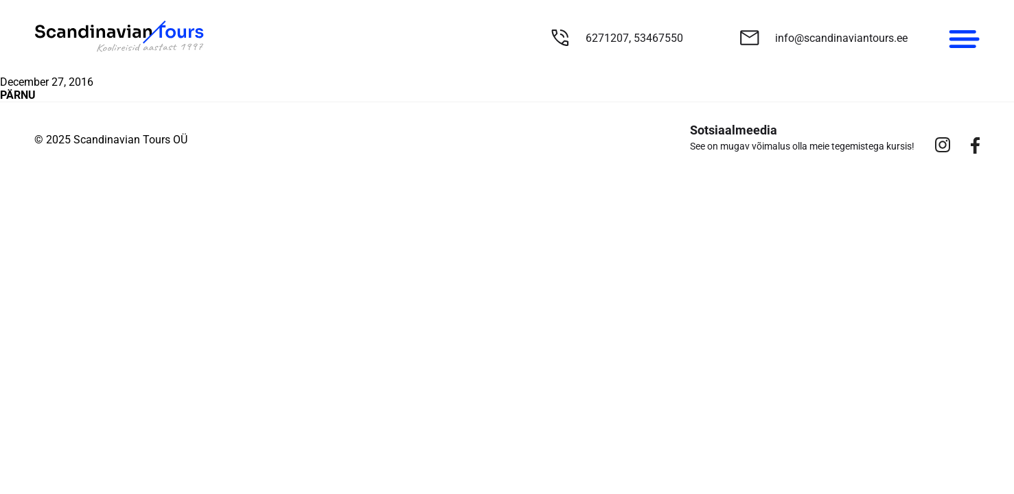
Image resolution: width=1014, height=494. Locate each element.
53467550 (658, 38)
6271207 (607, 38)
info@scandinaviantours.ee (841, 38)
